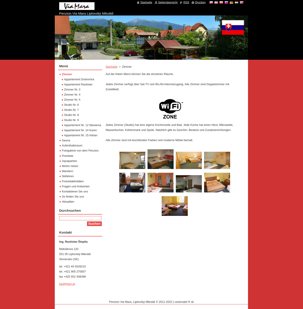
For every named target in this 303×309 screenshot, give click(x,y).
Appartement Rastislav (78, 84)
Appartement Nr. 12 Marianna (82, 125)
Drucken (200, 2)
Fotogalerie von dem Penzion (80, 150)
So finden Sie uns (73, 196)
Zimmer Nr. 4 (72, 94)
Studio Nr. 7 (71, 109)
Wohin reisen (70, 166)
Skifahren (68, 176)
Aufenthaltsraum (72, 145)
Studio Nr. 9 (71, 120)
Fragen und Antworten (76, 186)
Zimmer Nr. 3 (72, 89)
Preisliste (67, 155)
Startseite (111, 66)
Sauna (66, 140)
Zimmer (67, 74)
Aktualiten (68, 201)
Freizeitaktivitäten (73, 181)
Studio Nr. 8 (71, 115)
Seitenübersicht (168, 2)
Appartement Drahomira (79, 79)
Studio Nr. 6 (71, 104)
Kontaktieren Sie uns (75, 191)
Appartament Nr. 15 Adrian (80, 135)
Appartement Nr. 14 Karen (80, 130)
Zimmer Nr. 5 (72, 99)
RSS (186, 2)
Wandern (67, 171)
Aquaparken (69, 161)
